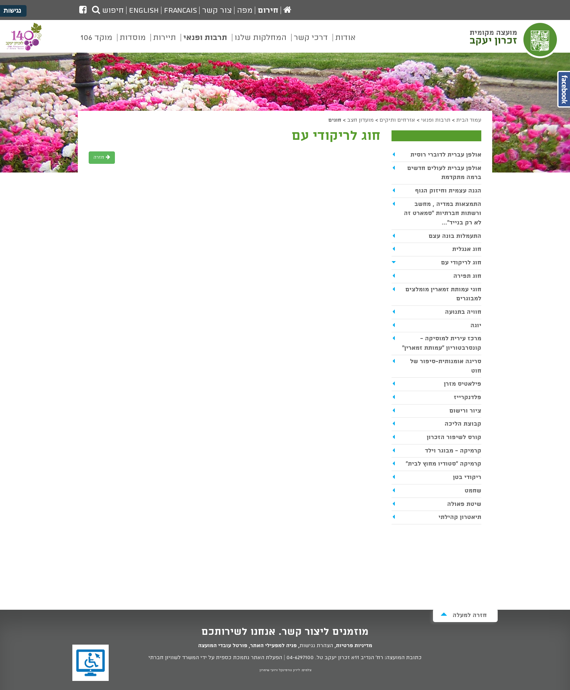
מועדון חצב (360, 120)
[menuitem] (345, 43)
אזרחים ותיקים (397, 120)
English (144, 10)
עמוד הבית (468, 120)
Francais (180, 10)
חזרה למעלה (464, 615)
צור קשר (217, 10)
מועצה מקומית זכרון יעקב (514, 39)
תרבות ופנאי (435, 120)
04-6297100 (300, 657)
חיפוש (108, 10)
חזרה (101, 157)
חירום (268, 10)
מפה (245, 10)
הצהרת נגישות (316, 645)
